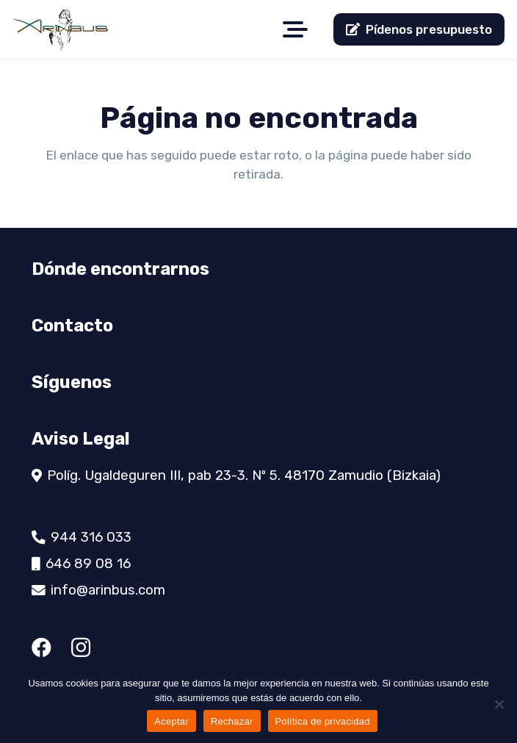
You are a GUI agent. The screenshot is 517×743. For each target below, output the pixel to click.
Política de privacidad (322, 721)
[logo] (60, 29)
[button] (295, 29)
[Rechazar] (498, 704)
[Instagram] (80, 648)
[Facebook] (41, 647)
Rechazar (232, 721)
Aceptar (171, 721)
